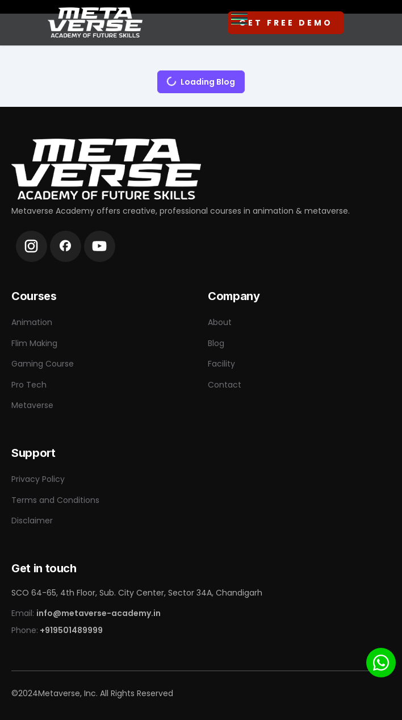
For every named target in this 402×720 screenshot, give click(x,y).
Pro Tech (29, 384)
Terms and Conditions (55, 500)
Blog (216, 343)
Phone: (57, 630)
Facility (221, 363)
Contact (224, 384)
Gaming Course (42, 363)
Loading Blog (196, 79)
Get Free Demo (286, 22)
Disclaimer (32, 520)
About (220, 322)
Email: (86, 613)
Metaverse (32, 405)
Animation (31, 322)
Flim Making (34, 343)
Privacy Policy (38, 479)
